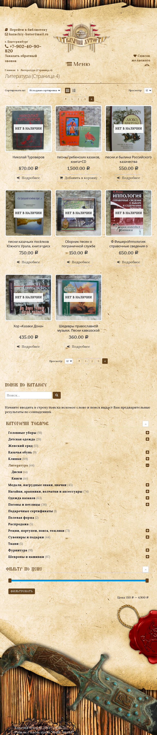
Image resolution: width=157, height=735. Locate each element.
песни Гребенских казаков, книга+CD (78, 159)
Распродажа (18, 524)
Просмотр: (135, 90)
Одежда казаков (21, 498)
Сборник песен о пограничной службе (78, 243)
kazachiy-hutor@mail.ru (26, 34)
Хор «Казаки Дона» (28, 326)
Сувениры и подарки (26, 537)
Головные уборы (22, 433)
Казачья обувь (20, 452)
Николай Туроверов (28, 157)
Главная (10, 70)
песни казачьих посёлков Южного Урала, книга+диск (28, 243)
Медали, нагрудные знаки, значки (37, 485)
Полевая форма (21, 518)
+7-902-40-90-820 (23, 48)
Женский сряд (20, 446)
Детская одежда (21, 439)
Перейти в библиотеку (26, 30)
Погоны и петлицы (24, 504)
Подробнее (31, 178)
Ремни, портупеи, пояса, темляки (36, 531)
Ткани (13, 544)
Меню (78, 64)
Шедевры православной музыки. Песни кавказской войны (78, 330)
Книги (16, 478)
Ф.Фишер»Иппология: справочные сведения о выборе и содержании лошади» (128, 248)
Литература (18, 465)
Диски (16, 472)
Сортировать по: (15, 90)
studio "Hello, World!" (57, 732)
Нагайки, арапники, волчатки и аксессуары (45, 491)
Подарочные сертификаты (30, 511)
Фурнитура (17, 550)
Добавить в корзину (81, 178)
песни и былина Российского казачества (128, 159)
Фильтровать (22, 591)
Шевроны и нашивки (26, 557)
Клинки (14, 459)
